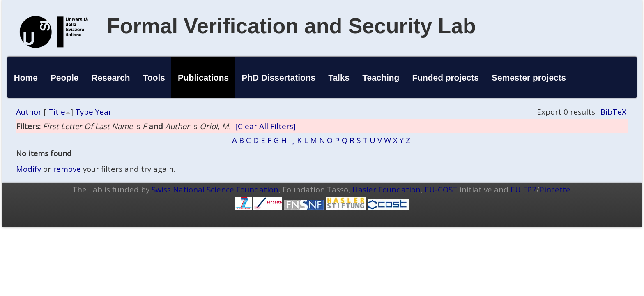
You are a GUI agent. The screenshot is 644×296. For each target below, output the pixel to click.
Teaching (380, 77)
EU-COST (441, 189)
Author (28, 111)
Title (56, 111)
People (65, 77)
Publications (203, 77)
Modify (28, 169)
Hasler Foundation (386, 189)
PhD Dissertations (278, 77)
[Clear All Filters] (265, 126)
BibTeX (613, 111)
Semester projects (529, 77)
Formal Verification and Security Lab (291, 26)
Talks (339, 77)
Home (26, 77)
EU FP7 (523, 189)
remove (67, 169)
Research (111, 77)
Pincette (554, 189)
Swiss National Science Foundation (215, 189)
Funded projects (445, 77)
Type (84, 111)
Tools (154, 77)
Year (103, 111)
